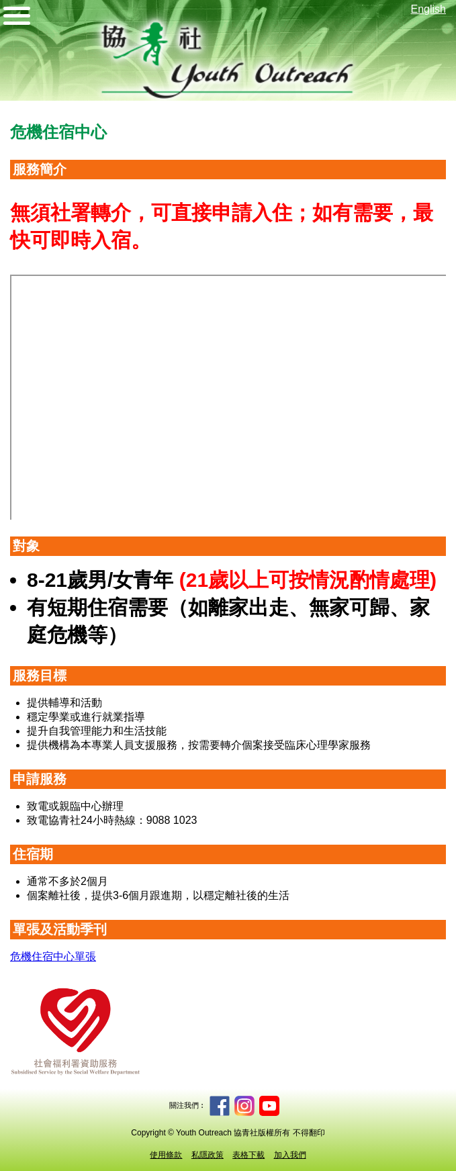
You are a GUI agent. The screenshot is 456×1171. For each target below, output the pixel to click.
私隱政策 (207, 1155)
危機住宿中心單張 (53, 956)
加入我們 (290, 1155)
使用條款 (166, 1155)
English (428, 9)
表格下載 (248, 1155)
